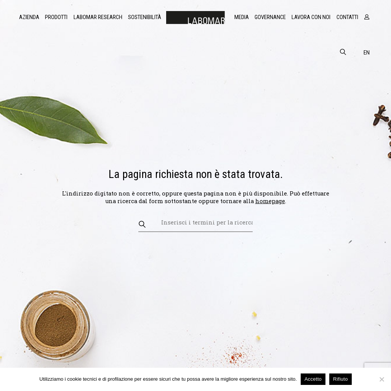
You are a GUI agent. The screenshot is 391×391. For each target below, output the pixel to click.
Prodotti (56, 17)
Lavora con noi (311, 17)
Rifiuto (340, 379)
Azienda (29, 17)
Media (241, 17)
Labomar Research (98, 17)
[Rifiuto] (381, 379)
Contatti (347, 17)
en (367, 52)
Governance (270, 17)
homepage (270, 201)
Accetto (313, 379)
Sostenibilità (144, 17)
